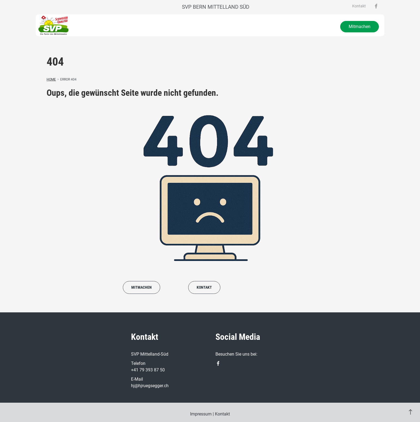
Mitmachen (359, 26)
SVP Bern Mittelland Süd (215, 7)
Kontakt (359, 6)
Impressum (201, 414)
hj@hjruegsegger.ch (150, 385)
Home (51, 79)
